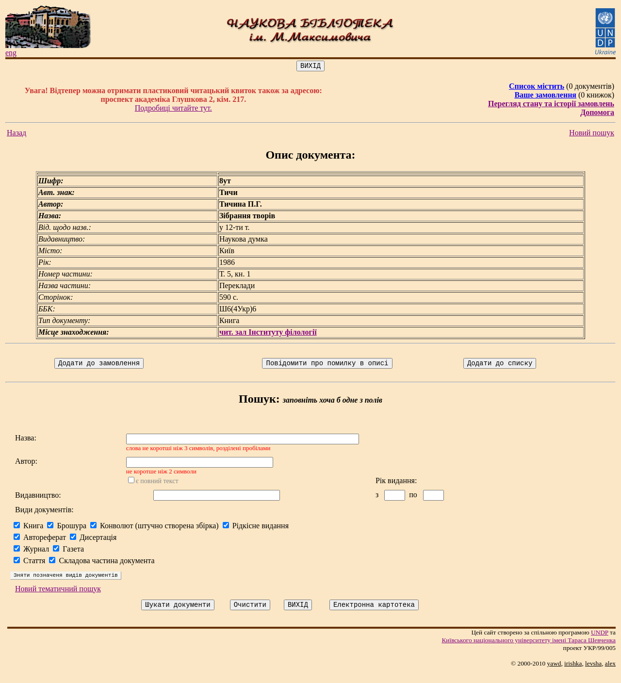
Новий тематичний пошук (58, 597)
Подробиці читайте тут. (173, 109)
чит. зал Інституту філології (268, 333)
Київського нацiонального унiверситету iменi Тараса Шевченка (528, 650)
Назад (16, 134)
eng (10, 53)
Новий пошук (591, 134)
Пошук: (259, 401)
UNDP (599, 642)
